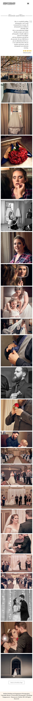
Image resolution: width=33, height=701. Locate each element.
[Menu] (28, 3)
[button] (16, 69)
